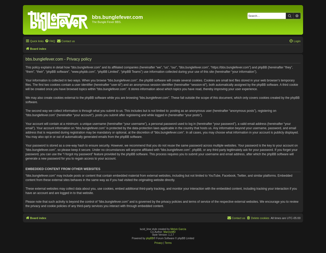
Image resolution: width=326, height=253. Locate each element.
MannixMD (170, 232)
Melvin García (178, 229)
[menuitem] (50, 41)
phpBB (150, 238)
